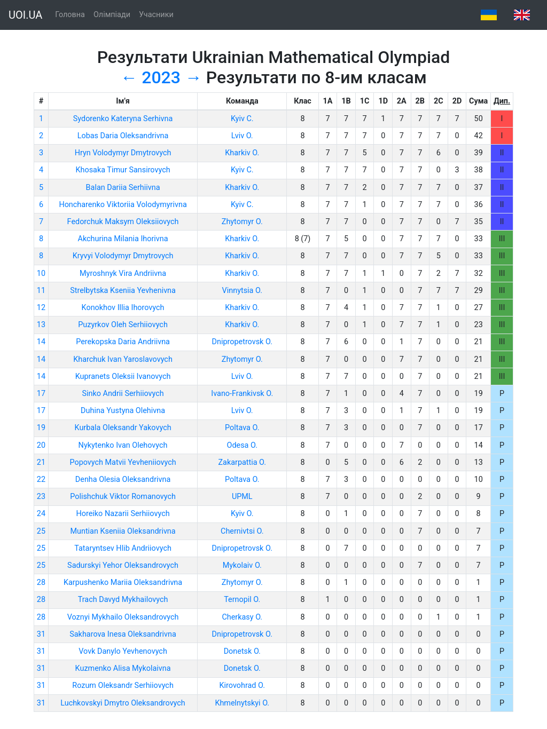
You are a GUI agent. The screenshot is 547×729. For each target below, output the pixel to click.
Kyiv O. (242, 513)
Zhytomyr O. (242, 221)
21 (41, 462)
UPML (242, 496)
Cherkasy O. (242, 617)
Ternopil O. (242, 599)
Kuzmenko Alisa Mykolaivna (123, 668)
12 (41, 307)
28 (41, 582)
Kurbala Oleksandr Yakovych (123, 427)
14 (41, 341)
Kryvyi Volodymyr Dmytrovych (123, 255)
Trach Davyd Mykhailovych (123, 599)
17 (41, 393)
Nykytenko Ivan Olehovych (123, 445)
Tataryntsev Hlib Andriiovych (122, 548)
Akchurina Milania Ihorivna (123, 238)
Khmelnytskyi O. (242, 703)
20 (41, 445)
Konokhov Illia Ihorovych (123, 307)
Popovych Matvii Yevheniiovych (122, 462)
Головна (70, 14)
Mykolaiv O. (242, 565)
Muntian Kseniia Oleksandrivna (122, 531)
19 (41, 427)
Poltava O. (242, 427)
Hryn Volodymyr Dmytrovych (123, 152)
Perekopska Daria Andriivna (123, 341)
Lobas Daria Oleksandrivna (123, 135)
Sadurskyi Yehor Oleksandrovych (122, 565)
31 (41, 634)
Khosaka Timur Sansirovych (122, 170)
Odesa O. (242, 445)
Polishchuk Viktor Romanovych (123, 496)
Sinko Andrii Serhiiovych (122, 393)
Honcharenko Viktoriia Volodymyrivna (122, 204)
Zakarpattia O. (242, 462)
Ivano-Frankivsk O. (242, 393)
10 (41, 273)
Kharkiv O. (242, 152)
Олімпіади (111, 14)
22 (41, 479)
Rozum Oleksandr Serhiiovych (123, 685)
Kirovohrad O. (242, 685)
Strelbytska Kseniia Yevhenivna (123, 290)
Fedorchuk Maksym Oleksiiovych (123, 221)
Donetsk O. (242, 651)
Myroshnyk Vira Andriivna (123, 273)
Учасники (156, 14)
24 (41, 513)
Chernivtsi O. (242, 531)
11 (41, 290)
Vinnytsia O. (242, 290)
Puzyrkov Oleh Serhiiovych (123, 324)
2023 (161, 77)
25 (41, 531)
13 (41, 324)
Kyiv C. (242, 118)
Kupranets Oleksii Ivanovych (123, 376)
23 (41, 496)
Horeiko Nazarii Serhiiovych (122, 513)
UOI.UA (25, 15)
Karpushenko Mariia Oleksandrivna (123, 582)
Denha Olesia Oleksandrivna (122, 479)
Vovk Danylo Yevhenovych (123, 651)
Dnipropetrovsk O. (242, 341)
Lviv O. (242, 135)
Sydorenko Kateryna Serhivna (123, 118)
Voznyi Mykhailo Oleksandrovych (123, 617)
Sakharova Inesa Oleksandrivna (122, 634)
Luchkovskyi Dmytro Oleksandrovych (122, 703)
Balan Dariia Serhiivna (123, 187)
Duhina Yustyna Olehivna (123, 410)
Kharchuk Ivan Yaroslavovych (123, 359)
